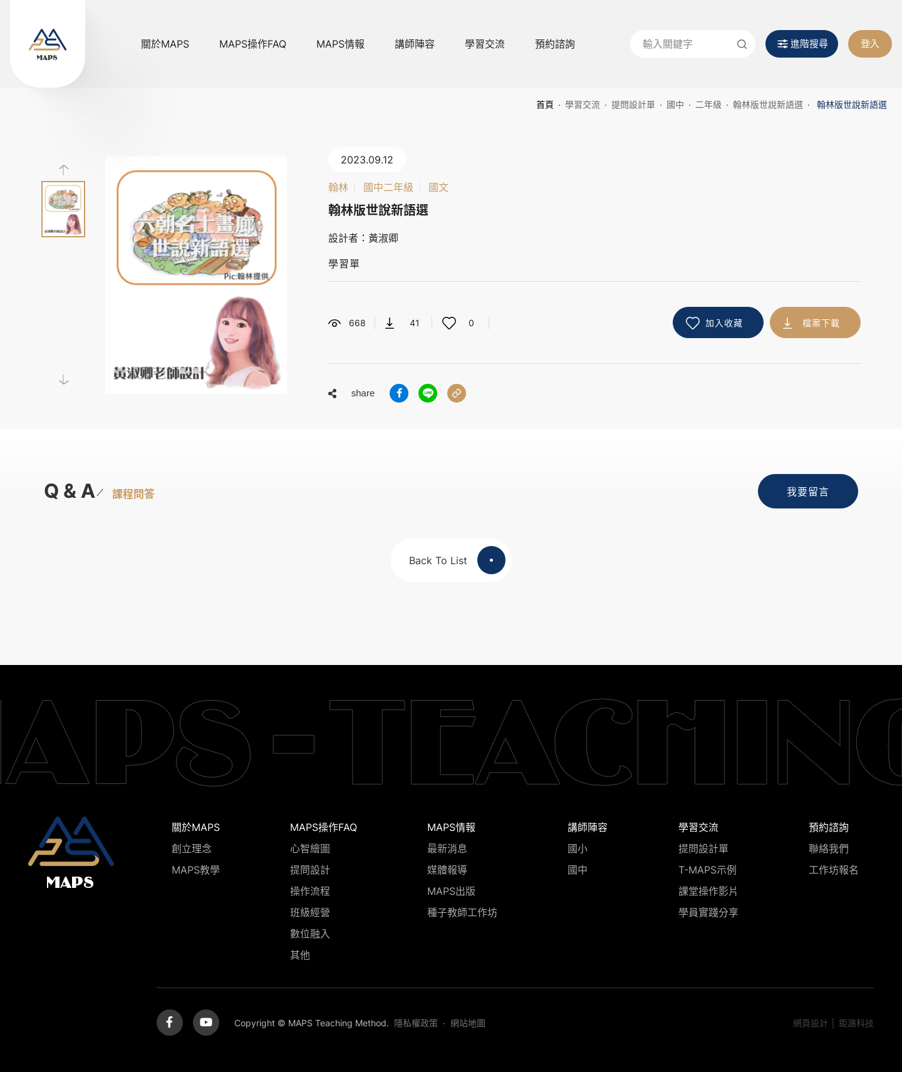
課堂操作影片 (708, 891)
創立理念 (192, 848)
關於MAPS (165, 44)
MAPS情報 (340, 44)
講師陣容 (415, 44)
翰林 (338, 187)
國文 (438, 187)
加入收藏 (724, 322)
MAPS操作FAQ (252, 44)
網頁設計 (810, 1023)
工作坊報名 (834, 869)
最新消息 (447, 848)
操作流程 (310, 891)
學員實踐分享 (708, 912)
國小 (578, 848)
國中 (675, 104)
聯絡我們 (829, 848)
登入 (870, 43)
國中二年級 (388, 187)
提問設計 (310, 869)
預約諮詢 (555, 44)
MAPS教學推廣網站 (47, 44)
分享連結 (456, 393)
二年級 (708, 104)
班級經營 (310, 912)
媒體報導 (447, 869)
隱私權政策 (416, 1023)
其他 (300, 955)
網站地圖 (467, 1023)
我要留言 (808, 491)
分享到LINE (427, 393)
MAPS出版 (451, 891)
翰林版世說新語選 (768, 104)
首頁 (545, 104)
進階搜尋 (809, 43)
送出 (741, 44)
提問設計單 (633, 104)
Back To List (457, 560)
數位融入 (310, 933)
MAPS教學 (196, 869)
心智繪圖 (310, 848)
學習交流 (485, 44)
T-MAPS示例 (707, 869)
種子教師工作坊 (462, 912)
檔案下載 (821, 322)
